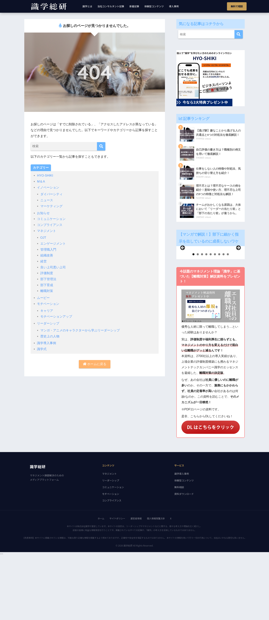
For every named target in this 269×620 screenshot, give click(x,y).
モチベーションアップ (56, 315)
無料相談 (179, 549)
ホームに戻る (94, 362)
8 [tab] (223, 316)
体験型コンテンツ (154, 6)
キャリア (46, 309)
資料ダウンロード (184, 556)
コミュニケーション (51, 218)
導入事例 (174, 6)
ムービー (43, 296)
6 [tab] (215, 316)
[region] (210, 283)
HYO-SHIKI (45, 175)
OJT (43, 237)
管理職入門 (48, 249)
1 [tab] (193, 316)
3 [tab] (202, 316)
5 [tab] (211, 316)
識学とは (87, 6)
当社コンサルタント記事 (111, 6)
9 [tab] (228, 316)
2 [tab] (198, 316)
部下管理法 (48, 278)
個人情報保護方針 (156, 580)
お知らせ (43, 212)
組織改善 (46, 254)
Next (238, 279)
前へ (183, 279)
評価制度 (46, 272)
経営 (43, 260)
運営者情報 (136, 580)
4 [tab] (206, 316)
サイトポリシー (117, 580)
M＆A (41, 181)
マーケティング (51, 206)
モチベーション (48, 302)
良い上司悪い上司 (53, 266)
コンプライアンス (49, 224)
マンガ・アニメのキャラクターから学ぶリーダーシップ (80, 328)
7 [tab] (219, 316)
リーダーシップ (48, 322)
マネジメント (46, 230)
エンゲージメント (53, 243)
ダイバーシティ (51, 194)
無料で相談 (237, 6)
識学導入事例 (46, 341)
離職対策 (46, 290)
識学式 (42, 347)
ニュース (46, 200)
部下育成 (46, 284)
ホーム (101, 580)
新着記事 (134, 6)
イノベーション (48, 187)
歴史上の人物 (49, 334)
